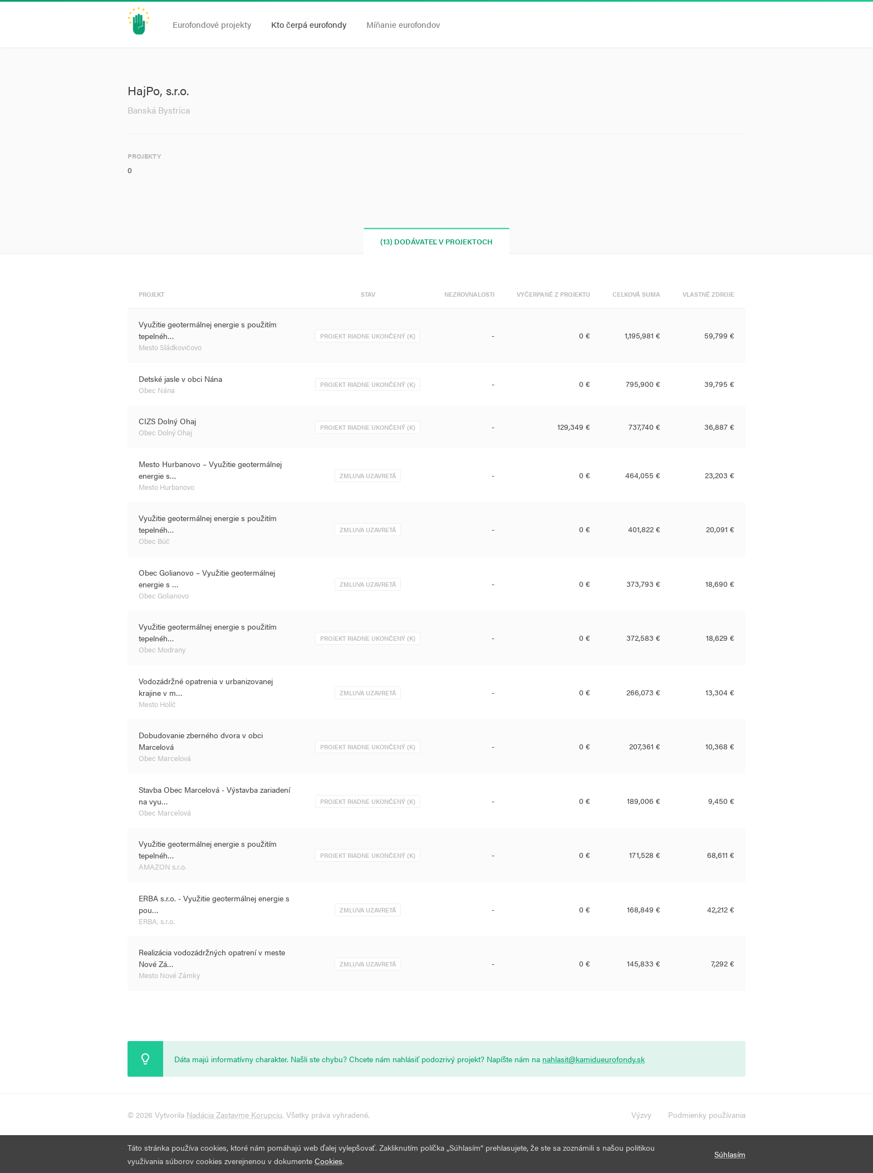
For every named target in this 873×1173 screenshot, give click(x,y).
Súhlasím (730, 1154)
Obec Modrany (162, 649)
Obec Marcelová (165, 758)
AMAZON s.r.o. (163, 866)
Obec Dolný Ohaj (165, 432)
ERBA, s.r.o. (157, 921)
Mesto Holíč (157, 704)
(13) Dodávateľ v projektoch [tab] (436, 241)
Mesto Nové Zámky (169, 975)
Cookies (328, 1160)
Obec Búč (154, 541)
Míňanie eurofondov (403, 24)
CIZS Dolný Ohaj (167, 420)
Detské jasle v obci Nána (180, 378)
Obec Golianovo (164, 595)
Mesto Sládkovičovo (170, 347)
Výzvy (641, 1114)
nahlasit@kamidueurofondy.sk (593, 1058)
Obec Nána (157, 390)
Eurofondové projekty (212, 24)
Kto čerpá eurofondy (308, 24)
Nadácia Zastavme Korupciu (234, 1114)
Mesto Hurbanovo (166, 487)
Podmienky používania (707, 1114)
